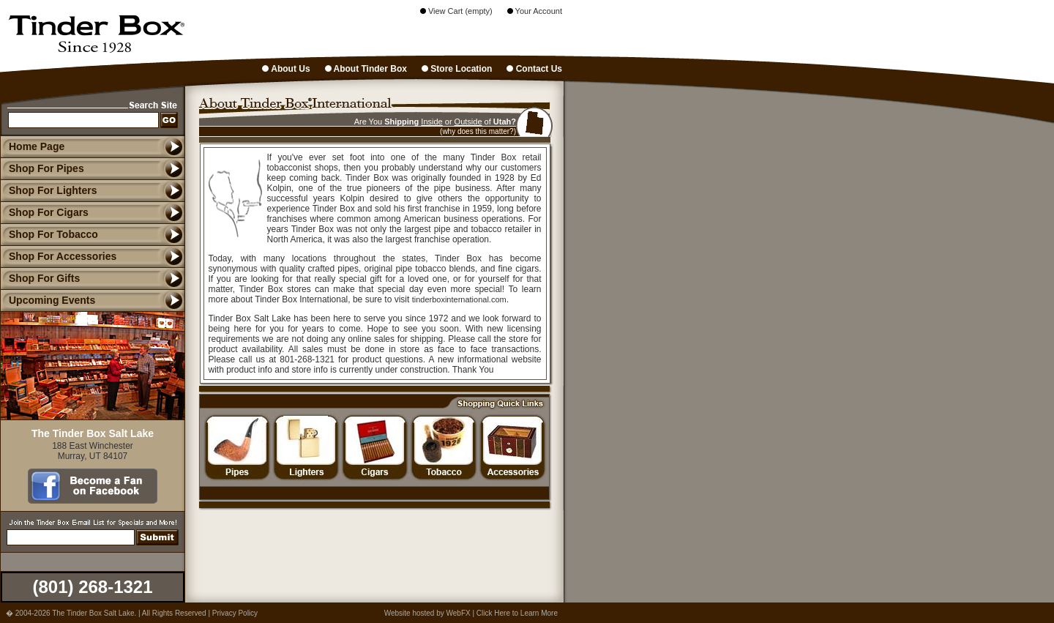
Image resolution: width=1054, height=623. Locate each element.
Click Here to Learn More (517, 613)
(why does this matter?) (478, 131)
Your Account (534, 11)
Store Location (457, 69)
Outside (468, 121)
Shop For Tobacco (49, 234)
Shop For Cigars (44, 212)
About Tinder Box (366, 69)
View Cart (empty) (456, 11)
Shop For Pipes (42, 168)
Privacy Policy (235, 613)
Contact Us (534, 69)
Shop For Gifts (40, 278)
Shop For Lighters (48, 190)
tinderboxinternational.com (459, 299)
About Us (286, 69)
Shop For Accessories (58, 256)
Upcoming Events (47, 300)
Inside (431, 121)
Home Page (36, 146)
